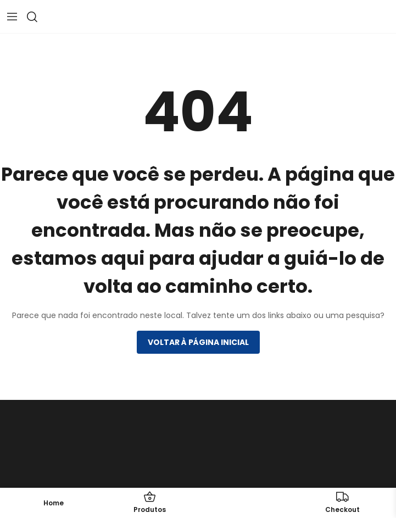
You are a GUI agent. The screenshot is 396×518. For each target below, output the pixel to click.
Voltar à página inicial (198, 342)
